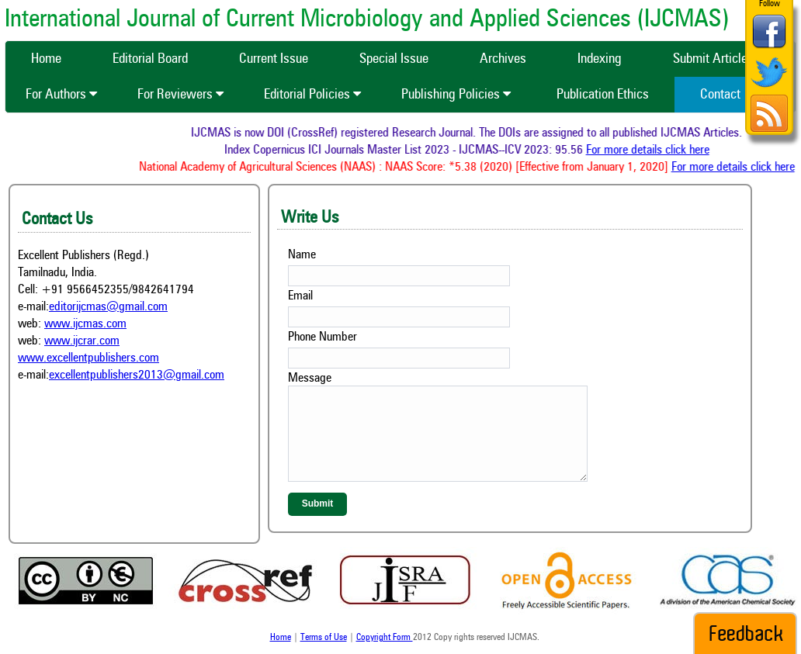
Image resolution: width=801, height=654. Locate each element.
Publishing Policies (456, 94)
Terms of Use (323, 637)
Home (280, 637)
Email (300, 296)
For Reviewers (180, 94)
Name (302, 255)
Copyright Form (384, 637)
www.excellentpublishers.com (88, 358)
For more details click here (649, 150)
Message (309, 378)
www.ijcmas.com (85, 324)
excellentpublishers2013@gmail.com (136, 375)
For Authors (61, 94)
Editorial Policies (312, 94)
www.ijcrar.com (82, 341)
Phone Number (322, 337)
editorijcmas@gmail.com (108, 307)
